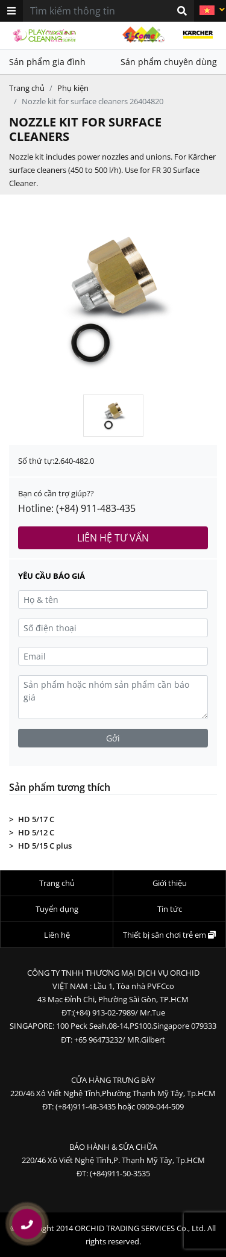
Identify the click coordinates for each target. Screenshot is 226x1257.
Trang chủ (27, 88)
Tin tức (169, 908)
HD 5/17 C (36, 819)
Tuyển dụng (57, 908)
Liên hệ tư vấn (113, 537)
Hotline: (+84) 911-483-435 (77, 508)
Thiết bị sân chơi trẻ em (169, 934)
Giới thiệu (169, 883)
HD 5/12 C (36, 832)
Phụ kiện (73, 88)
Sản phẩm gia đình (47, 61)
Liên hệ (57, 934)
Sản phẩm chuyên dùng (169, 61)
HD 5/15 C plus (45, 845)
